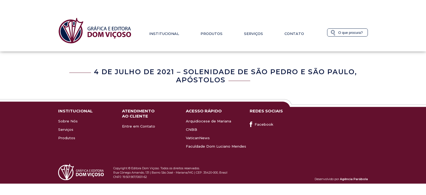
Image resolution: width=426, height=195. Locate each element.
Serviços (253, 33)
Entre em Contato (138, 126)
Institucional (164, 33)
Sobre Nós (68, 121)
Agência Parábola (354, 179)
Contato (294, 33)
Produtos (212, 33)
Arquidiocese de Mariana (208, 121)
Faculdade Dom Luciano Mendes (216, 146)
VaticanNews (198, 138)
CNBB (191, 129)
